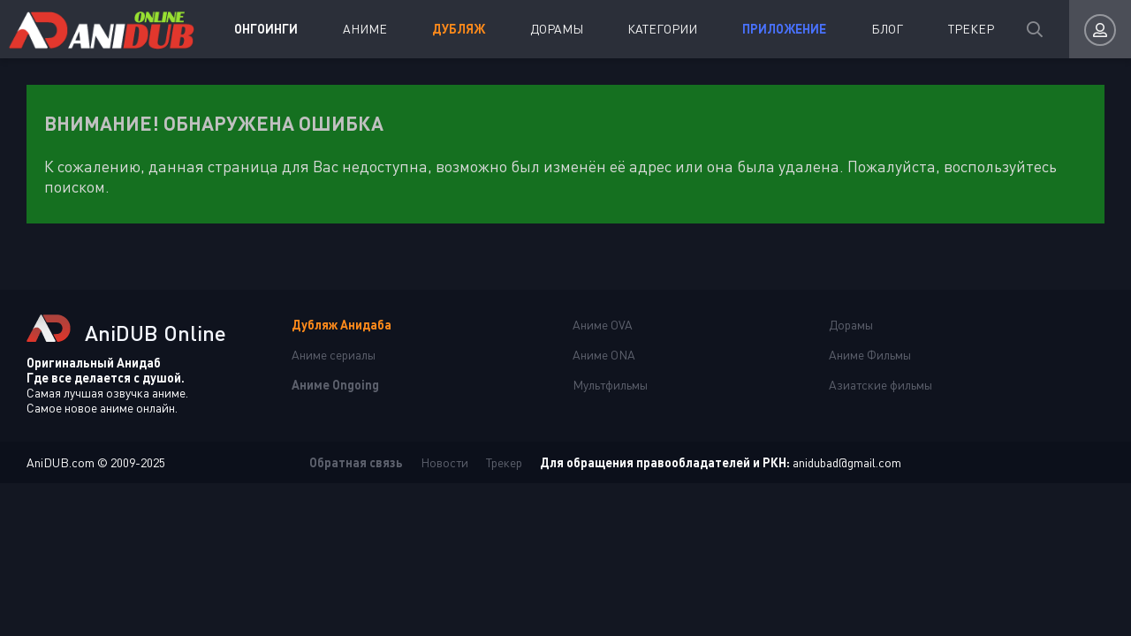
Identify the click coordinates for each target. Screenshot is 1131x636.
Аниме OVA (603, 324)
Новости (444, 462)
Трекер (971, 28)
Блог (887, 28)
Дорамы (556, 28)
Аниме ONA (604, 354)
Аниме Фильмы (870, 354)
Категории (662, 28)
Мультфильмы (610, 384)
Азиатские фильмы (880, 384)
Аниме (365, 28)
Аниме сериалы (334, 354)
